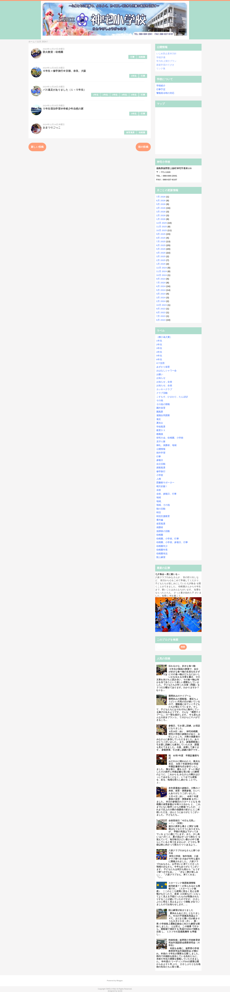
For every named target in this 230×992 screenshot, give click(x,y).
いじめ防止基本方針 (166, 53)
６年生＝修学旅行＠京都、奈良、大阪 (64, 71)
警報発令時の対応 (165, 93)
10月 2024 (161, 275)
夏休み (159, 423)
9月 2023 (161, 308)
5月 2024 (161, 290)
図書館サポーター (165, 482)
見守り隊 (160, 441)
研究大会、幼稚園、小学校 (169, 437)
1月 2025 (161, 264)
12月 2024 (161, 267)
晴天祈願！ (162, 486)
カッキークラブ (164, 389)
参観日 (159, 460)
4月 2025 (161, 252)
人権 (158, 479)
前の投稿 (143, 146)
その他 (159, 400)
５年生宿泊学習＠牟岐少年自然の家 (63, 108)
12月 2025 (161, 223)
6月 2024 (161, 286)
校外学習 (160, 452)
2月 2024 (161, 301)
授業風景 (160, 467)
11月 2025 (161, 226)
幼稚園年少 (162, 546)
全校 (158, 490)
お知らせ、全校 (164, 385)
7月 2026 (161, 196)
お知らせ (160, 378)
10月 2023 (161, 305)
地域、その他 (163, 505)
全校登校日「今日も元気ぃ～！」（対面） (182, 821)
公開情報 (160, 449)
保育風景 (130, 132)
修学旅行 (160, 471)
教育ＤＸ (160, 430)
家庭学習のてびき (165, 65)
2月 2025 (161, 260)
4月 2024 (161, 293)
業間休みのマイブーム (180, 696)
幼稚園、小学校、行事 (167, 538)
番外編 (159, 520)
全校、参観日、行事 (166, 494)
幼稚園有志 (162, 553)
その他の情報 (163, 404)
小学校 (159, 475)
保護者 (159, 527)
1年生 (96, 95)
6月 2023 (161, 320)
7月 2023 (161, 316)
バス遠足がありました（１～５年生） (64, 89)
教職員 (159, 434)
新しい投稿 (37, 146)
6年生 (134, 76)
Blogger (119, 980)
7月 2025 (161, 241)
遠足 (158, 419)
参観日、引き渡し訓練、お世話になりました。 (184, 727)
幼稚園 (142, 57)
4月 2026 (161, 208)
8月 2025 (161, 238)
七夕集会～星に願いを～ (167, 574)
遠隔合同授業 (163, 415)
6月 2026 (161, 200)
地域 (158, 497)
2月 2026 (161, 215)
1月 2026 (161, 219)
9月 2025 (161, 234)
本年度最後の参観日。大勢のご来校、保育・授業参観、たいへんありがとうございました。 (184, 791)
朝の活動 (160, 508)
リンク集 (160, 68)
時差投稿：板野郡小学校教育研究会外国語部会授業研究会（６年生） (184, 942)
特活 (158, 512)
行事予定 (160, 89)
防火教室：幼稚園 (53, 52)
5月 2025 (161, 249)
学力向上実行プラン (166, 61)
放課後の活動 (163, 531)
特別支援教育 (163, 516)
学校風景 (160, 426)
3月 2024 (161, 297)
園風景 (159, 411)
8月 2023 (161, 312)
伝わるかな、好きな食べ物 (182, 666)
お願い (159, 374)
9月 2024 (161, 279)
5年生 (134, 114)
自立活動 (160, 464)
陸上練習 (160, 557)
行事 (132, 57)
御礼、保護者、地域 (166, 445)
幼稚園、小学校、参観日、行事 (172, 542)
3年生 (115, 95)
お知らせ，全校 (164, 382)
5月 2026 (161, 204)
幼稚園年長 (162, 549)
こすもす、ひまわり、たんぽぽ (172, 397)
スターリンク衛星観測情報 (182, 883)
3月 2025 (161, 256)
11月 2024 (161, 271)
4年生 (124, 95)
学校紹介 (160, 85)
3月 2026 (161, 211)
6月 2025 (161, 245)
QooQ (120, 991)
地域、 (159, 501)
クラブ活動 (162, 393)
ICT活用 (160, 363)
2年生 (105, 95)
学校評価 (160, 57)
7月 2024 (161, 282)
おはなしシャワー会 (166, 370)
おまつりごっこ (52, 127)
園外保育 (160, 408)
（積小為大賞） (164, 337)
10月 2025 (161, 230)
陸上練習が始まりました (181, 910)
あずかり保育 (163, 367)
